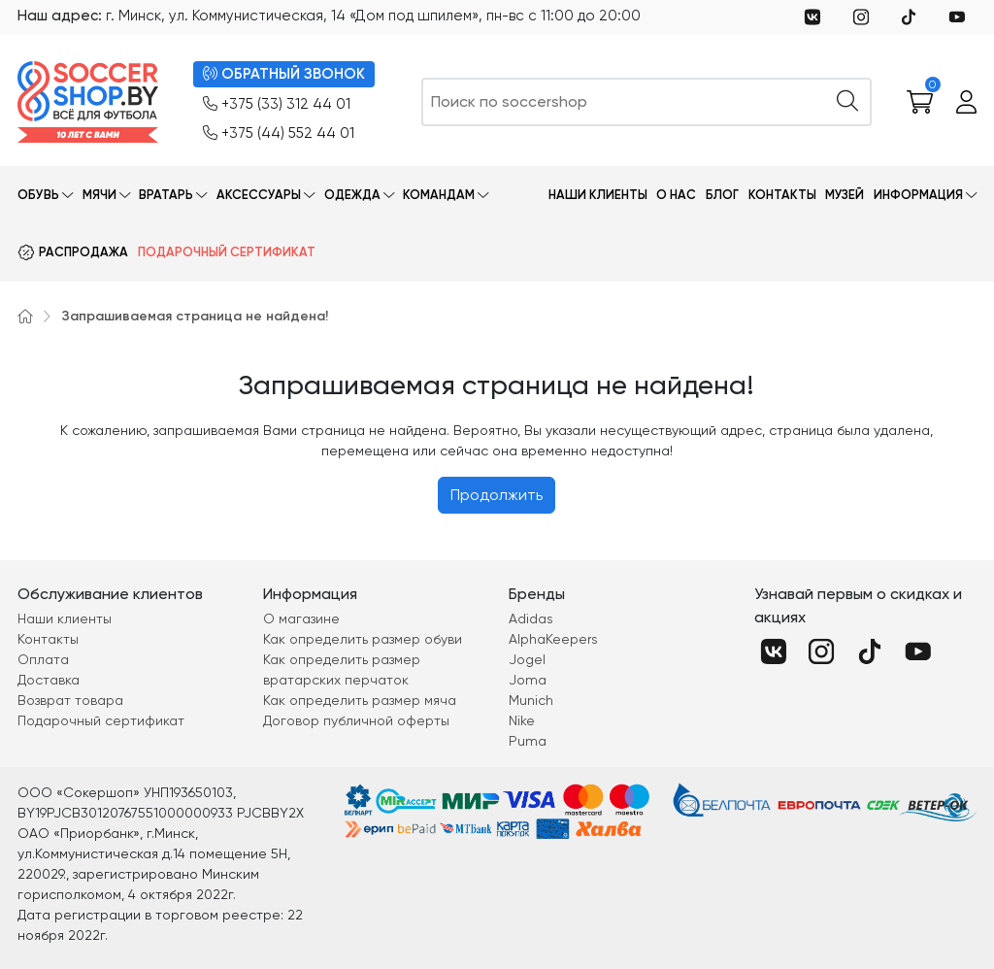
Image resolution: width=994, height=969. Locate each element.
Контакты (782, 194)
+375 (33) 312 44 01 (276, 104)
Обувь (38, 194)
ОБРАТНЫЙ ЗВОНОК (284, 74)
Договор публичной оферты (356, 720)
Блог (722, 194)
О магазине (301, 618)
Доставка (48, 679)
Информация (918, 194)
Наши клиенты (597, 194)
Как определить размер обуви (362, 639)
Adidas (531, 618)
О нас (676, 194)
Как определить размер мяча (359, 700)
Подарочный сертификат (226, 252)
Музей (844, 194)
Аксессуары (258, 194)
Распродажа (83, 252)
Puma (528, 741)
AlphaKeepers (553, 639)
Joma (528, 679)
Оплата (43, 659)
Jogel (527, 659)
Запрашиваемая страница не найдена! (195, 316)
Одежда (352, 194)
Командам (439, 194)
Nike (522, 720)
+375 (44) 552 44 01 (278, 133)
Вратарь (166, 194)
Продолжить (496, 494)
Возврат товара (70, 700)
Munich (531, 700)
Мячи (99, 194)
